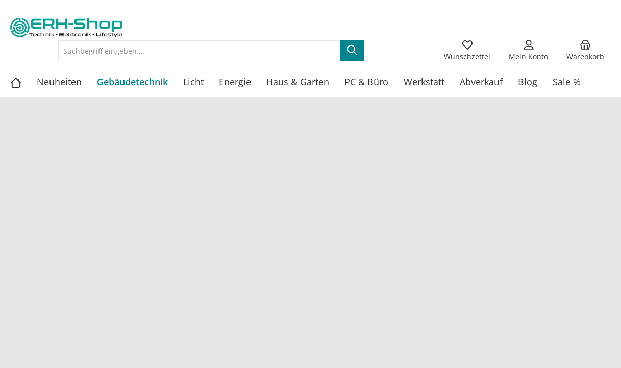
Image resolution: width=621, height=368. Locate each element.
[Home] (23, 81)
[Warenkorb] (585, 50)
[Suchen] (352, 50)
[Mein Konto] (528, 50)
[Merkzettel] (467, 50)
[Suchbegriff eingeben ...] (199, 50)
